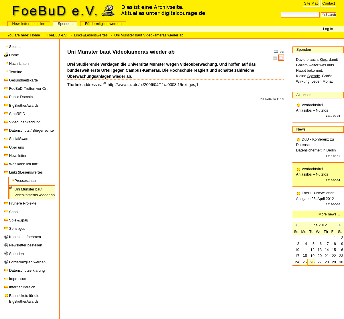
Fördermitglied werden (103, 24)
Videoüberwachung (24, 122)
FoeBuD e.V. (61, 10)
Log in (328, 29)
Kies (323, 59)
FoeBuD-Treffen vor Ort (28, 88)
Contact (328, 3)
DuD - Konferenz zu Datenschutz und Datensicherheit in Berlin (318, 148)
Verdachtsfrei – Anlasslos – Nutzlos (318, 111)
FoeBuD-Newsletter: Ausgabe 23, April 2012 (318, 199)
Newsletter (17, 155)
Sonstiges (17, 228)
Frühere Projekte (22, 203)
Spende (313, 76)
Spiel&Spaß (19, 220)
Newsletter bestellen (28, 24)
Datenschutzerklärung (27, 270)
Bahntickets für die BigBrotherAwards (24, 298)
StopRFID (17, 114)
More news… (329, 214)
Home (35, 35)
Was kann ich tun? (24, 164)
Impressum (18, 279)
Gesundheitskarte (23, 80)
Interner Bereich (22, 287)
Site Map (311, 3)
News (301, 129)
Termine (15, 72)
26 (312, 262)
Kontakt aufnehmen (25, 237)
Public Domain (21, 97)
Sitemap (16, 46)
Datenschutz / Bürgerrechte (31, 130)
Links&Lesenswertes (90, 35)
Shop (13, 212)
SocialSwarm (20, 139)
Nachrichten (19, 63)
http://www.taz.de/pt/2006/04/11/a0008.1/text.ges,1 (153, 84)
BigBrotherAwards (24, 105)
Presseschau (25, 180)
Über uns (16, 147)
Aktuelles (303, 95)
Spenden (65, 24)
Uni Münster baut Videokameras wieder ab (35, 192)
